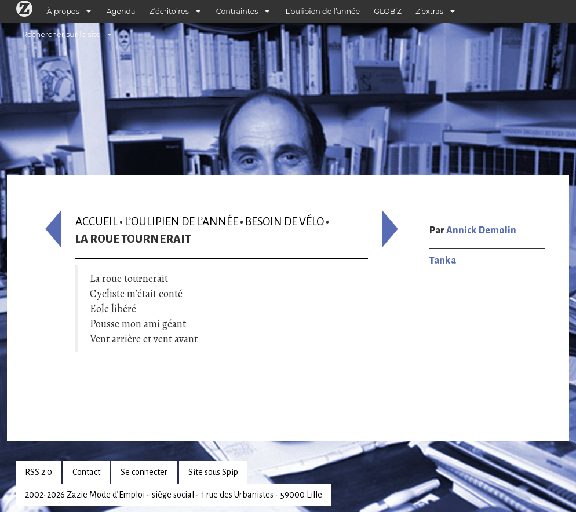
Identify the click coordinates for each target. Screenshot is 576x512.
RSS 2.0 (38, 472)
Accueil (96, 221)
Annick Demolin (481, 230)
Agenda (121, 11)
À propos (63, 11)
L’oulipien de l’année (322, 11)
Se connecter (144, 472)
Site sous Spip (213, 472)
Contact (86, 472)
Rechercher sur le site (61, 34)
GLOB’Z (388, 11)
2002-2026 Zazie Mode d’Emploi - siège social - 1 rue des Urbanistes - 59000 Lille (173, 494)
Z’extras (429, 11)
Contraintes (237, 11)
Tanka (442, 260)
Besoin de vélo (284, 221)
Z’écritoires (169, 11)
